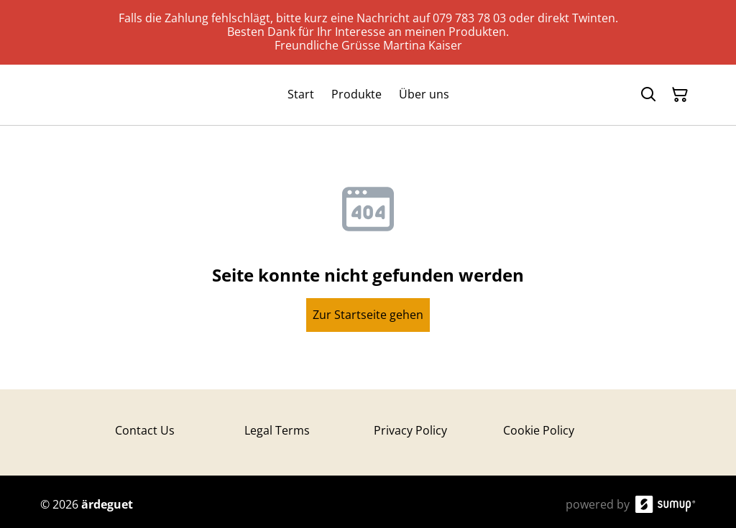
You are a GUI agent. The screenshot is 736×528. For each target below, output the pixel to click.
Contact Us (145, 430)
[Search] (648, 95)
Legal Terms (277, 430)
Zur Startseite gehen (368, 315)
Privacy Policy (410, 430)
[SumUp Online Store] (665, 504)
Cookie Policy (538, 430)
